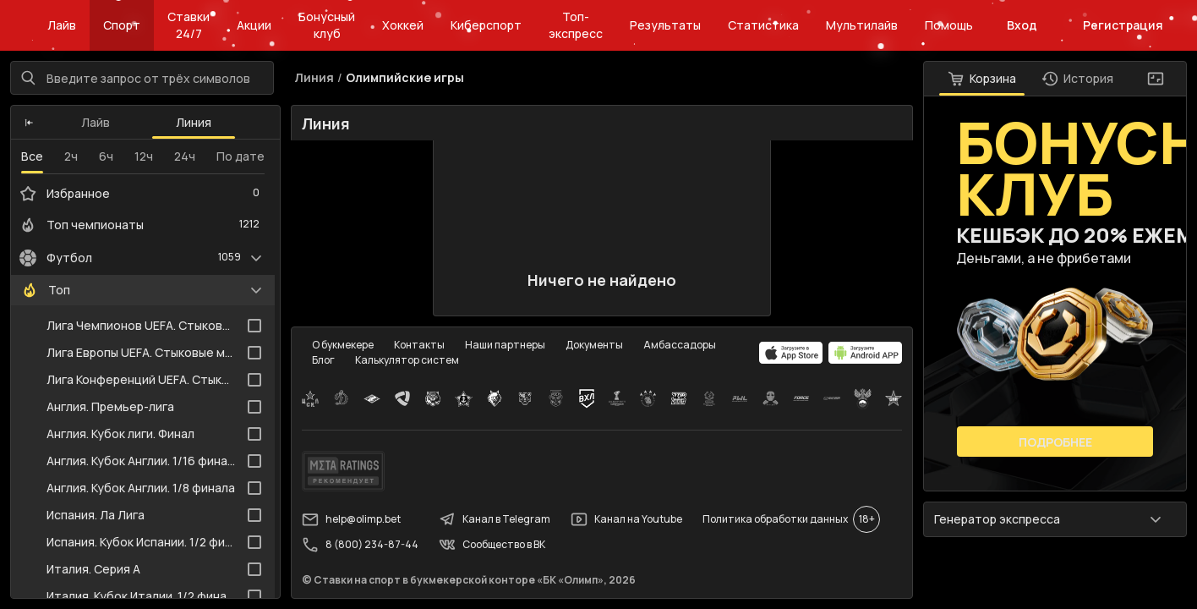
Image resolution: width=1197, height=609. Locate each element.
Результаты (665, 25)
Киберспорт (486, 25)
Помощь (949, 25)
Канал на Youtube (626, 519)
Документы (594, 344)
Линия (193, 122)
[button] (29, 122)
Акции (254, 25)
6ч (106, 156)
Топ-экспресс (576, 24)
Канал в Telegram (494, 519)
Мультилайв (862, 25)
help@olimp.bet (351, 519)
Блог (323, 360)
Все (32, 156)
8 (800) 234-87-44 (360, 544)
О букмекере (343, 344)
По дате (240, 156)
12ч (143, 156)
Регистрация (1123, 25)
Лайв (61, 25)
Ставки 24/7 (188, 24)
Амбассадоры (679, 344)
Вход (1022, 25)
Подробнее (1055, 442)
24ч (184, 156)
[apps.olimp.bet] (791, 353)
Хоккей (403, 25)
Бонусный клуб (326, 24)
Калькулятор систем (407, 360)
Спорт (121, 25)
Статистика (763, 25)
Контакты (419, 344)
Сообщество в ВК (492, 544)
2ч (71, 156)
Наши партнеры (505, 344)
